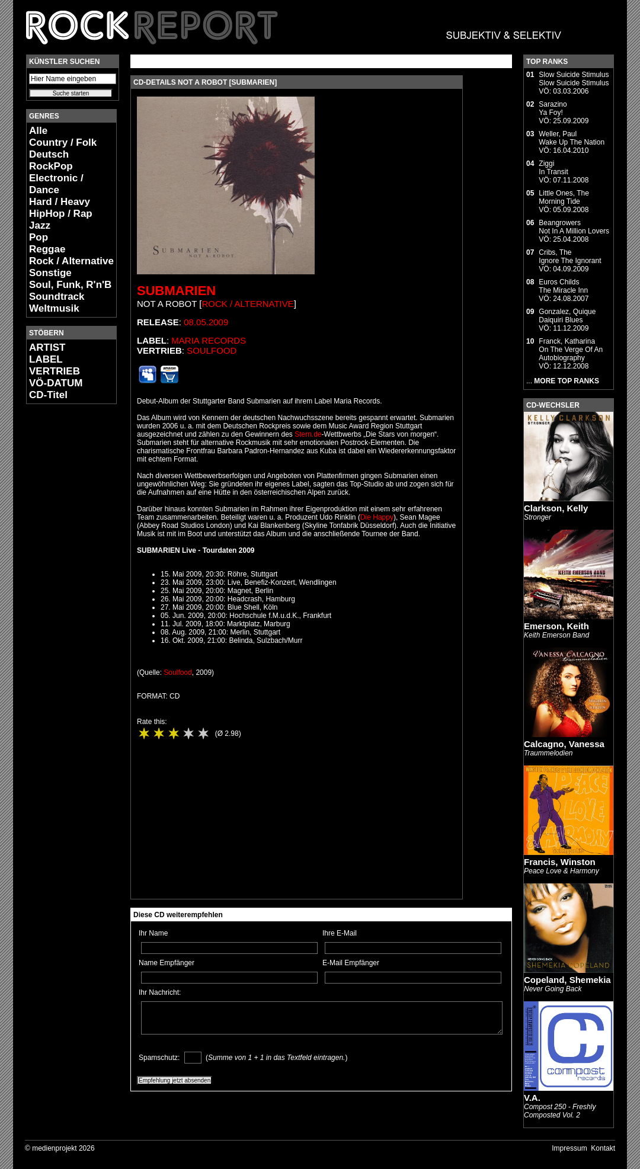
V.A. (532, 1098)
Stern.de (308, 434)
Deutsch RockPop (51, 160)
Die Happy (376, 517)
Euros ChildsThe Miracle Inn (563, 286)
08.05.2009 (206, 322)
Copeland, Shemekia (567, 980)
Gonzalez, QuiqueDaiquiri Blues (567, 316)
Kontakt (603, 1148)
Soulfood (211, 350)
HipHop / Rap (60, 213)
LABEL (46, 359)
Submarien (176, 290)
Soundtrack (57, 296)
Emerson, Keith (556, 626)
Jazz (39, 225)
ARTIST (47, 347)
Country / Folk (63, 142)
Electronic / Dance (56, 184)
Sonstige (50, 272)
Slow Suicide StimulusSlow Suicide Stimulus (574, 79)
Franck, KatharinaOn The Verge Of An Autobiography (571, 349)
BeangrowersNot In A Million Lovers (574, 227)
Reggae (47, 249)
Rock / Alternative (71, 261)
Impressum (569, 1148)
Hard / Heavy (59, 201)
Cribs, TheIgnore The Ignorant (570, 256)
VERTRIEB (54, 371)
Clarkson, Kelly (556, 508)
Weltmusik (54, 308)
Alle (38, 130)
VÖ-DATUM (55, 383)
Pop (38, 237)
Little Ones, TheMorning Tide (564, 197)
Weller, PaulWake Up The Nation (571, 138)
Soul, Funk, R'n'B (70, 284)
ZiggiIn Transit (553, 167)
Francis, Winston (560, 862)
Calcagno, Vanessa (564, 744)
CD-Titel (48, 395)
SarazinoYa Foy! (553, 108)
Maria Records (208, 340)
